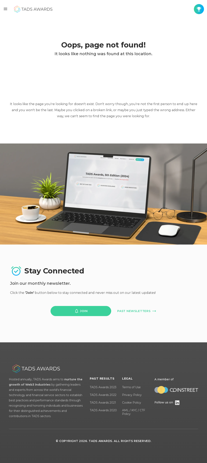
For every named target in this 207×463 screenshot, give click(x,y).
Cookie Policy (131, 402)
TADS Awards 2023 (103, 387)
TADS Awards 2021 (103, 402)
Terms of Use (131, 387)
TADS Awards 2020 (103, 410)
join (81, 311)
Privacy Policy (132, 395)
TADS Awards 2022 (103, 395)
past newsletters (136, 311)
